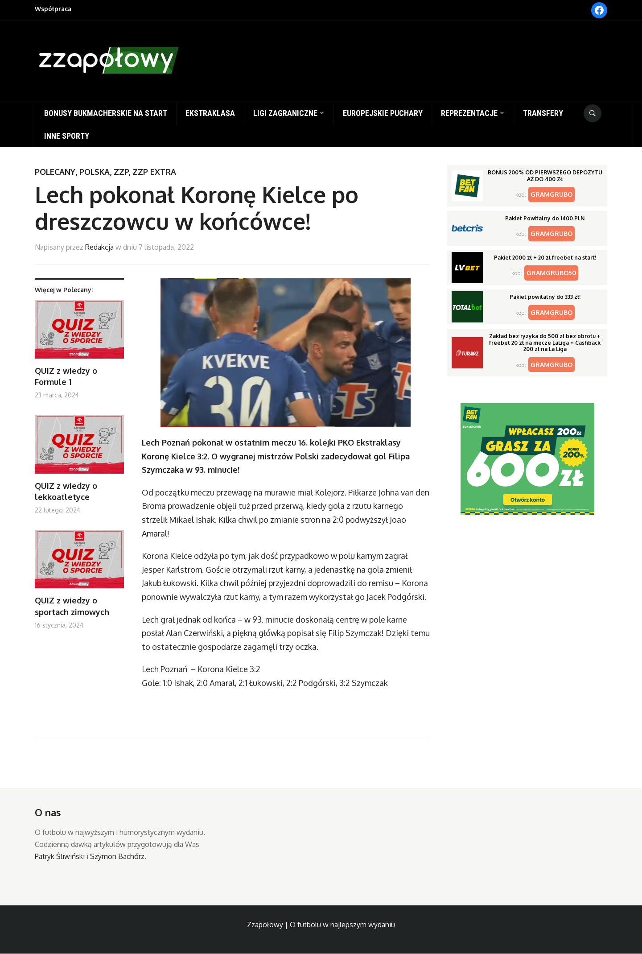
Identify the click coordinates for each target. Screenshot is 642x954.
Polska (94, 172)
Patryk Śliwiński (60, 856)
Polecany (55, 172)
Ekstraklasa (210, 113)
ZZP (121, 172)
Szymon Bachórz (117, 856)
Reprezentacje (469, 113)
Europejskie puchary (383, 113)
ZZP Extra (154, 172)
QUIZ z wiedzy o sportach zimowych (72, 605)
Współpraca (53, 8)
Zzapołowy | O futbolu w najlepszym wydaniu (321, 924)
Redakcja (99, 247)
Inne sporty (66, 135)
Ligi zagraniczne (285, 113)
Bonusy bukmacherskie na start (105, 113)
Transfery (543, 113)
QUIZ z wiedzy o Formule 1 (66, 376)
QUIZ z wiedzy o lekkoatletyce (66, 491)
